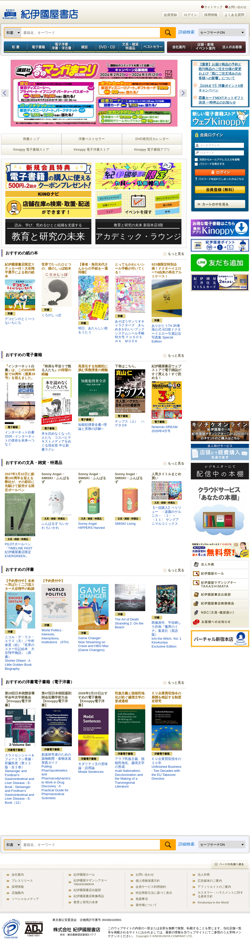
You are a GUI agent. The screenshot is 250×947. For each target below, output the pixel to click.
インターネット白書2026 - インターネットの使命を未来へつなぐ (20, 438)
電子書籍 (38, 47)
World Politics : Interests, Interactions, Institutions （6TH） (56, 636)
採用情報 (210, 15)
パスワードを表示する (222, 164)
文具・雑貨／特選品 (130, 47)
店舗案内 (18, 892)
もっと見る (176, 254)
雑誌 (84, 47)
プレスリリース (22, 880)
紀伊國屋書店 (40, 12)
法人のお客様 (232, 47)
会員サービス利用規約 (151, 886)
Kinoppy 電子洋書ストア (92, 149)
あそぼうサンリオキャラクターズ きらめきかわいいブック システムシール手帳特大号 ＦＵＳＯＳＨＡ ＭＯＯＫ (131, 331)
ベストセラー (153, 47)
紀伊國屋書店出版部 (87, 890)
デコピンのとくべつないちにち (19, 321)
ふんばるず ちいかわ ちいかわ (55, 526)
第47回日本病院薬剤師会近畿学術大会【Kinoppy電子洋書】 (56, 699)
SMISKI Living (125, 524)
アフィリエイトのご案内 (214, 886)
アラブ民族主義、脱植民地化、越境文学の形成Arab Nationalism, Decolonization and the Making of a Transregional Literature (129, 772)
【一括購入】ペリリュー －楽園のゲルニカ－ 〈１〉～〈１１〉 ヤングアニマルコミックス (166, 515)
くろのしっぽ (51, 315)
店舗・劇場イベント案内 (205, 47)
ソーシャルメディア (25, 898)
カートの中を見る (220, 204)
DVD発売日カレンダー (152, 139)
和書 (14, 47)
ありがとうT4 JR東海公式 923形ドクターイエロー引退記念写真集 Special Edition (166, 333)
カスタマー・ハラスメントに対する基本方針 (220, 894)
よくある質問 (234, 15)
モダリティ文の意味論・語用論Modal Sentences (93, 768)
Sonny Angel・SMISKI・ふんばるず (55, 478)
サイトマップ (213, 7)
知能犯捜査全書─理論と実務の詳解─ (92, 427)
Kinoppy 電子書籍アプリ (152, 149)
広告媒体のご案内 (210, 880)
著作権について (146, 904)
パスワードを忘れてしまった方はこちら (220, 179)
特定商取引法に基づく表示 (154, 892)
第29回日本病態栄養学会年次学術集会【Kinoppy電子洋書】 (20, 699)
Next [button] (183, 93)
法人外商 (204, 874)
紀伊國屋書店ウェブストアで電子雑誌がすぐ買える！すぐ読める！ (166, 372)
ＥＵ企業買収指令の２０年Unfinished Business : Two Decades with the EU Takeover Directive (166, 768)
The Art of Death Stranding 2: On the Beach (129, 623)
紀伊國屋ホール (84, 874)
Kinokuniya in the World (213, 902)
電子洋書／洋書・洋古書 (61, 47)
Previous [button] (5, 93)
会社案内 (178, 47)
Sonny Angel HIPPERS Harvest (91, 526)
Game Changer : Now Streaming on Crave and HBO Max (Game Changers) (93, 644)
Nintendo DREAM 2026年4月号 (165, 429)
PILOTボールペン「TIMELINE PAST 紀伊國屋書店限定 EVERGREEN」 (18, 550)
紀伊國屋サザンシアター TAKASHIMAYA (90, 882)
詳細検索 (186, 32)
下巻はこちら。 (126, 366)
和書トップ (31, 139)
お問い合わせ (237, 7)
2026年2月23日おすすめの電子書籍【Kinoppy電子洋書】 (93, 699)
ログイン (190, 15)
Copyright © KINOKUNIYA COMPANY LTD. (164, 936)
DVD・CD (107, 47)
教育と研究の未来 (86, 902)
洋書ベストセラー (91, 139)
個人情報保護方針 (148, 880)
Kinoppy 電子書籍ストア (31, 149)
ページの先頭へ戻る (230, 865)
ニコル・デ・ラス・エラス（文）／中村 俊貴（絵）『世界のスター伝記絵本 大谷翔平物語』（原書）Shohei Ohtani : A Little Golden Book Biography (19, 653)
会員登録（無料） (220, 190)
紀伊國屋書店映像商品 (89, 896)
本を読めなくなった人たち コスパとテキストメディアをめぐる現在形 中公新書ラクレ (56, 441)
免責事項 (142, 898)
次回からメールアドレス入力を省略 (222, 159)
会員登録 (170, 15)
